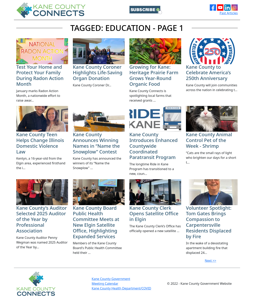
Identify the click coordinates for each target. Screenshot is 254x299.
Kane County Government (111, 279)
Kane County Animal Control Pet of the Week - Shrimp (209, 140)
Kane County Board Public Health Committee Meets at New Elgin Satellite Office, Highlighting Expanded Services (96, 222)
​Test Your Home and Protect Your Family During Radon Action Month (40, 75)
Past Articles (229, 13)
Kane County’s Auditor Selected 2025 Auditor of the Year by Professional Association (41, 219)
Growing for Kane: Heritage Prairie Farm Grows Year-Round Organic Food (153, 75)
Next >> (210, 260)
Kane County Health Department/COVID (121, 288)
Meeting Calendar (105, 283)
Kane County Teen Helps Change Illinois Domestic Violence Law (40, 143)
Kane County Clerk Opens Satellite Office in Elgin (153, 214)
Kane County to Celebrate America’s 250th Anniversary (208, 73)
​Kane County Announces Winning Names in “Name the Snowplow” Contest (96, 143)
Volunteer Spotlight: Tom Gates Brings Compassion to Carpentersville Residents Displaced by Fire (208, 222)
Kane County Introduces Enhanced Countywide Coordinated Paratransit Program (153, 145)
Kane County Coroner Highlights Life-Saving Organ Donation (97, 73)
